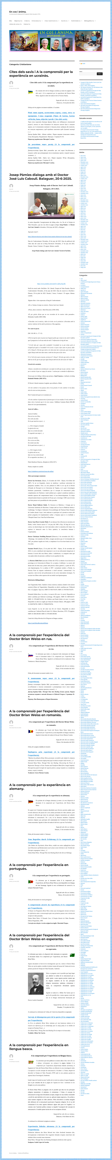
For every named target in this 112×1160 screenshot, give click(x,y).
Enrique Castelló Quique (86, 548)
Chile (82, 421)
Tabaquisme (84, 1006)
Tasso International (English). (88, 103)
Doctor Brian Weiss (85, 477)
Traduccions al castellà (86, 1034)
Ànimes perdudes (85, 326)
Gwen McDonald (85, 622)
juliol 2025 (83, 168)
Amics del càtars (85, 311)
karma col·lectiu (84, 694)
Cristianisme (84, 451)
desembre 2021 (84, 219)
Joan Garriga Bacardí (86, 658)
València (83, 1059)
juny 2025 (83, 170)
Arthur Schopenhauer (86, 333)
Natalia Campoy (84, 834)
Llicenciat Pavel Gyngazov (87, 752)
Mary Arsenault (84, 801)
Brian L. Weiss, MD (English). (88, 85)
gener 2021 (83, 237)
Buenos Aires (84, 388)
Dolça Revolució (84, 520)
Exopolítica (83, 579)
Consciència (84, 443)
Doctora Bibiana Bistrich (87, 505)
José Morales (84, 676)
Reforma (83, 919)
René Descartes (84, 924)
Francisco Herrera (85, 605)
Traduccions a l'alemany (87, 1023)
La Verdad (83, 701)
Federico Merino (85, 586)
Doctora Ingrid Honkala (86, 508)
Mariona (83, 796)
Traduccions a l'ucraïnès (87, 1031)
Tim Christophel (85, 1021)
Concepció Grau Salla (86, 436)
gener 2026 (83, 160)
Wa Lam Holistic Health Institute (89, 1080)
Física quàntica (84, 591)
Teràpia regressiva (85, 1016)
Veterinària (83, 1060)
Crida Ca (27, 21)
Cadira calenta (84, 393)
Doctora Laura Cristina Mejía (88, 512)
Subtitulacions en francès (87, 990)
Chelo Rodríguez (85, 420)
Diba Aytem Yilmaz (85, 472)
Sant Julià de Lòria (85, 942)
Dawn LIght (83, 466)
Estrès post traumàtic (86, 571)
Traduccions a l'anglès (86, 1024)
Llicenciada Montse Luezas (87, 735)
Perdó (82, 876)
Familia (82, 584)
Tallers (82, 1008)
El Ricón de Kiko (85, 535)
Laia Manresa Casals (86, 706)
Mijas (82, 812)
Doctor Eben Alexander (86, 482)
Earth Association (85, 523)
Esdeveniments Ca (85, 559)
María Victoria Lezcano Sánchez (88, 789)
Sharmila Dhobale (85, 960)
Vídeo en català (84, 1075)
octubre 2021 (84, 223)
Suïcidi (82, 998)
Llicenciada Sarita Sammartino (88, 737)
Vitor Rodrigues (84, 1079)
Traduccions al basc (85, 1033)
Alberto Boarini (84, 296)
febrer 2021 (83, 236)
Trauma (82, 1047)
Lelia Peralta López (85, 709)
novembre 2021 (84, 221)
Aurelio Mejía (84, 360)
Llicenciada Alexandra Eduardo (88, 719)
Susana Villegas (84, 1001)
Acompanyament (85, 287)
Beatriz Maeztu (84, 372)
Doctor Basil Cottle (85, 476)
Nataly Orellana (84, 835)
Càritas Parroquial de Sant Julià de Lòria (90, 397)
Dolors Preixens (85, 522)
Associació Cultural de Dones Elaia (89, 341)
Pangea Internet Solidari (87, 858)
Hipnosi (83, 625)
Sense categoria (84, 950)
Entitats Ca (83, 549)
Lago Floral (83, 704)
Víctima (82, 1064)
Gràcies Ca (27, 24)
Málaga (82, 763)
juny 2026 (83, 155)
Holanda (83, 632)
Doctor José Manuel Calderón (88, 490)
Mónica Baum (84, 822)
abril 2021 (83, 233)
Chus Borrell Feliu (85, 425)
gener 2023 (83, 198)
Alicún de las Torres (85, 308)
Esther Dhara (84, 568)
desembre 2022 (84, 200)
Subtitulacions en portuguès (87, 993)
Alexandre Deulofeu (85, 303)
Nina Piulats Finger (85, 845)
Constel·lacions (84, 446)
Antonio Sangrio (85, 329)
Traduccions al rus (85, 1044)
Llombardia (83, 753)
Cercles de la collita (85, 418)
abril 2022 (83, 213)
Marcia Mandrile (85, 773)
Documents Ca (84, 518)
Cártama (83, 405)
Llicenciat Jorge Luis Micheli (88, 743)
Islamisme (83, 650)
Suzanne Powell (84, 1003)
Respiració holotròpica (86, 926)
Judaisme (83, 686)
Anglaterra (83, 319)
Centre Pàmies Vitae (85, 413)
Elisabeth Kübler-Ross (86, 538)
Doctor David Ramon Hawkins (88, 480)
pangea (11, 725)
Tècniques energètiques (86, 1010)
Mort (82, 826)
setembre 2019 (84, 252)
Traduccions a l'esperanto (87, 1026)
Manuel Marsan (84, 768)
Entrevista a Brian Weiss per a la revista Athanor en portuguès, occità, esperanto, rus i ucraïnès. (91, 126)
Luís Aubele (83, 758)
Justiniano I (83, 689)
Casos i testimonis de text (87, 407)
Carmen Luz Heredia (86, 402)
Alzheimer (83, 310)
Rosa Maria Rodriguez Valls (87, 936)
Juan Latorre (84, 684)
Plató (82, 885)
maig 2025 (83, 172)
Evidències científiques (86, 577)
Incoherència (84, 641)
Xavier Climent (84, 1088)
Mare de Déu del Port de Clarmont (89, 775)
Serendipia (83, 952)
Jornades (83, 668)
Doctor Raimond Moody (86, 500)
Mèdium (83, 806)
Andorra (83, 314)
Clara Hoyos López (85, 430)
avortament (83, 364)
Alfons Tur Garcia (85, 306)
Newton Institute (85, 844)
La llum (82, 696)
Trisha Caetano (84, 1049)
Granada (83, 620)
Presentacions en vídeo (86, 896)
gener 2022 (83, 218)
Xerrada (82, 1090)
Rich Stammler (84, 932)
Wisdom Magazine (85, 1085)
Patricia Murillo (84, 865)
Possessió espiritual (85, 888)
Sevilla (82, 957)
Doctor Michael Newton (86, 499)
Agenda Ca (83, 290)
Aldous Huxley (84, 298)
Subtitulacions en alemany (87, 980)
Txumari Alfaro (84, 1051)
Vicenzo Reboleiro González (87, 1062)
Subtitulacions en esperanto (87, 987)
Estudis (82, 572)
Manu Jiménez (84, 766)
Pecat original (84, 873)
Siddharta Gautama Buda (87, 962)
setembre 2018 (84, 264)
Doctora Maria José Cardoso (87, 513)
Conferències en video (86, 439)
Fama (82, 582)
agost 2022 (83, 206)
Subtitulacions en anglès (87, 982)
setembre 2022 (84, 205)
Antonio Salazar (84, 328)
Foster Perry (84, 597)
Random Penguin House (87, 911)
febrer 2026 (83, 159)
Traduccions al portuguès (87, 1041)
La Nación (83, 697)
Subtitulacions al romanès (87, 978)
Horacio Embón (84, 635)
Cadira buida (84, 392)
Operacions (83, 855)
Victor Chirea (84, 1069)
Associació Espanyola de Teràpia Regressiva (91, 346)
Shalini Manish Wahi (86, 959)
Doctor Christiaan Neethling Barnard (90, 479)
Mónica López (84, 824)
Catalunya (83, 408)
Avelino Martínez (85, 362)
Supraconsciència (85, 1000)
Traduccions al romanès (87, 1042)
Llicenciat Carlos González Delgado (89, 742)
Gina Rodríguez (84, 617)
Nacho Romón (84, 830)
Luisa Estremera (85, 760)
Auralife (82, 359)
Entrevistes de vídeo (85, 556)
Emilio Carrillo (84, 541)
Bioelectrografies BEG (86, 379)
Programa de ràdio (85, 898)
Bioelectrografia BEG (86, 377)
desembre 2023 (84, 191)
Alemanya (83, 301)
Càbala (82, 390)
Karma (82, 692)
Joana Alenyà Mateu (85, 660)
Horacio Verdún (84, 637)
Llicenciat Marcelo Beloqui (87, 748)
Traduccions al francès (86, 1037)
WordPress (26, 1153)
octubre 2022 (84, 203)
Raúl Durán (83, 913)
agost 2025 (83, 167)
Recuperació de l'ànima (86, 916)
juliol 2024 (83, 182)
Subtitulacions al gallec (86, 977)
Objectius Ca (18, 21)
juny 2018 (83, 265)
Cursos (82, 457)
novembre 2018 (84, 262)
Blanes (82, 380)
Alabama (83, 295)
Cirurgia (83, 426)
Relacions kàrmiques (86, 922)
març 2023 (83, 195)
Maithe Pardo (84, 761)
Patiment (83, 862)
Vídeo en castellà (85, 1074)
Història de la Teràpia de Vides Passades (90, 628)
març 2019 (83, 260)
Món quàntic (84, 821)
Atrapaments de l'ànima (86, 356)
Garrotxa (83, 609)
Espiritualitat (84, 563)
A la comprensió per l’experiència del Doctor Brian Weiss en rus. (39, 637)
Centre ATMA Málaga (86, 411)
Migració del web (85, 811)
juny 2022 (83, 210)
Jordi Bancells (84, 663)
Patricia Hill (83, 863)
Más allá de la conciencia (87, 803)
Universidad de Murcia (86, 1056)
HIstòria (83, 627)
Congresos (83, 441)
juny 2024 (83, 183)
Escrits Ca (64, 21)
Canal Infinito (84, 395)
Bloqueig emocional (85, 382)
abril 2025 (83, 173)
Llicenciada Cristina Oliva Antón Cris (89, 724)
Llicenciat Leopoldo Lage (87, 747)
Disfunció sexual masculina (87, 474)
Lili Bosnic (83, 710)
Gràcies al (20, 1153)
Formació (83, 595)
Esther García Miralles (86, 569)
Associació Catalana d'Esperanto (89, 339)
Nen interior (84, 839)
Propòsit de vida (84, 903)
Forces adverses (85, 594)
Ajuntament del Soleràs (86, 293)
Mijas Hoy (83, 816)
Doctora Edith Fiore (85, 507)
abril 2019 (83, 259)
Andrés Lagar (84, 316)
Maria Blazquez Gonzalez (87, 780)
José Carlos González (86, 674)
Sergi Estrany (84, 955)
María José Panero (85, 783)
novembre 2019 (84, 251)
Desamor (83, 467)
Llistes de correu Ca (15, 24)
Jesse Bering (84, 655)
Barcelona (83, 370)
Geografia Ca (84, 612)
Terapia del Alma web (86, 1013)
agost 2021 (83, 226)
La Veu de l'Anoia (85, 702)
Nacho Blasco (84, 829)
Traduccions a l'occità (86, 1029)
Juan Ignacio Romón (86, 683)
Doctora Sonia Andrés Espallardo (89, 515)
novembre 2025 (84, 164)
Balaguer (83, 367)
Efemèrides (83, 528)
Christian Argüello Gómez (87, 423)
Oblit (82, 849)
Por (81, 886)
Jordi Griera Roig (85, 664)
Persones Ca (84, 880)
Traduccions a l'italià (86, 1028)
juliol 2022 (83, 208)
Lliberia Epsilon (84, 715)
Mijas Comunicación (86, 814)
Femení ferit (84, 587)
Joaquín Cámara (84, 661)
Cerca (80, 71)
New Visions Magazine (86, 842)
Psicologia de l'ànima (86, 906)
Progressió (83, 899)
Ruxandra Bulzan (85, 937)
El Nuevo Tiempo (85, 531)
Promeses (83, 901)
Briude (82, 387)
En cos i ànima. (17, 11)
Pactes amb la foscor (86, 857)
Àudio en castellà (85, 357)
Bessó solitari (84, 374)
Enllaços (83, 545)
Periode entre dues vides (87, 878)
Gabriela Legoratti (85, 607)
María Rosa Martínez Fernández (88, 788)
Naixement (83, 832)
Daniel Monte (84, 462)
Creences (83, 449)
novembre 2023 (84, 193)
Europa (82, 574)
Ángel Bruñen (84, 318)
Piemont (83, 883)
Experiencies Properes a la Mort (88, 581)
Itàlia (82, 651)
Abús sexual (83, 280)
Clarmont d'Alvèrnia (86, 431)
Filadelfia (83, 589)
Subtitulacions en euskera (87, 988)
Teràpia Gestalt (84, 1014)
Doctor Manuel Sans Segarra (88, 497)
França (82, 600)
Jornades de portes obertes (87, 669)
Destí (82, 469)
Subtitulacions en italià (86, 991)
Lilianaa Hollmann (85, 712)
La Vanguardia (84, 699)
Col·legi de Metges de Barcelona (88, 434)
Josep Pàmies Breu (85, 681)
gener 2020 (83, 249)
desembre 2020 (84, 239)
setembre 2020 (84, 244)
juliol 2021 (83, 228)
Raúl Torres (83, 914)
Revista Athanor (85, 927)
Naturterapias (84, 837)
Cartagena (83, 403)
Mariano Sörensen (85, 791)
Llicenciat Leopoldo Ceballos (88, 745)
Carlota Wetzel (84, 400)
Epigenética (83, 558)
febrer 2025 (83, 175)
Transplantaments (85, 1046)
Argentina (83, 331)
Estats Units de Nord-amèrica (88, 564)
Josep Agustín (84, 679)
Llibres (82, 717)
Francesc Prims (84, 604)
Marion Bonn (84, 794)
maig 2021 (83, 231)
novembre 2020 (84, 241)
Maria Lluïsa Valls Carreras (87, 784)
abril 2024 (83, 187)
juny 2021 (83, 229)
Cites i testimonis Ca (51, 21)
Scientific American (85, 947)
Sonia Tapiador (84, 972)
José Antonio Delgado (86, 673)
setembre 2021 (84, 224)
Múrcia (82, 827)
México (82, 809)
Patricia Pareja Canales (86, 867)
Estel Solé (83, 566)
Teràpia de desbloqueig (86, 1011)
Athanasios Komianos (86, 354)
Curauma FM (84, 456)
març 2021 (83, 234)
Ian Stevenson (84, 638)
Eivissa (82, 530)
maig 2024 (83, 185)
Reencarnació (84, 918)
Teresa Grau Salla (85, 1018)
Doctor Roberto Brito (86, 502)
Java (82, 653)
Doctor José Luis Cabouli (87, 487)
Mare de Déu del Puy (85, 776)
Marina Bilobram (85, 793)
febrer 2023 (83, 196)
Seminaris (83, 949)
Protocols (83, 904)
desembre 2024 (84, 177)
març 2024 (83, 188)
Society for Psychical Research (88, 970)
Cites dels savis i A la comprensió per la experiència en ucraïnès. (41, 74)
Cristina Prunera (85, 453)
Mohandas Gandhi (85, 819)
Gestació (83, 614)
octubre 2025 (84, 165)
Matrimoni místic (85, 804)
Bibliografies (84, 375)
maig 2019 (83, 257)
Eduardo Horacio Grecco (87, 526)
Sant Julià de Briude (85, 941)
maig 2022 (83, 211)
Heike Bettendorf (85, 623)
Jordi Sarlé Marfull (85, 666)
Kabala (82, 691)
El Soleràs (83, 536)
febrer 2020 (83, 247)
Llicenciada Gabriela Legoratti (88, 725)
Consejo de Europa (85, 444)
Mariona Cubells (85, 798)
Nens (82, 840)
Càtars (82, 410)
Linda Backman (84, 714)
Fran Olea (83, 599)
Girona (82, 618)
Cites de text (84, 428)
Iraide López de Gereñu (86, 648)
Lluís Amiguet (84, 755)
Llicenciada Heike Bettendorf (88, 727)
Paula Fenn (83, 870)
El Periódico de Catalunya (87, 533)
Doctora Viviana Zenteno (87, 517)
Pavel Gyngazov (84, 872)
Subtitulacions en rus (86, 995)
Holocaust (83, 633)
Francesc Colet (84, 602)
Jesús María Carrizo (85, 656)
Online (82, 853)
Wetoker (83, 1082)
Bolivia (82, 384)
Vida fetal (83, 1072)
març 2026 (83, 157)
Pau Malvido (84, 868)
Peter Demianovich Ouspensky (88, 881)
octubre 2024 (84, 178)
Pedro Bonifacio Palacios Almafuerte (89, 875)
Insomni (83, 643)
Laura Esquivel (84, 707)
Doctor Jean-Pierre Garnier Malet (89, 485)
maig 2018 (83, 267)
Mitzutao (83, 817)
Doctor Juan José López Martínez (89, 492)
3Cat (82, 278)
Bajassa (82, 365)
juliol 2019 (83, 254)
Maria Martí (83, 786)
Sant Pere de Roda (85, 944)
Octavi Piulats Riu (85, 852)
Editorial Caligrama (85, 525)
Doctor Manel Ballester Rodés (88, 495)
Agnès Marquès (84, 291)
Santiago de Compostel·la (87, 945)
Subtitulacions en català (86, 985)
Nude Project (84, 847)
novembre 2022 (84, 201)
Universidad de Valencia (86, 1057)
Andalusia (83, 313)
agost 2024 (83, 180)
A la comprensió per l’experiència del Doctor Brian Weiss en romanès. (39, 713)
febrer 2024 (83, 190)
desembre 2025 (84, 162)
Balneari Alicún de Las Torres (88, 369)
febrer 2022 (83, 216)
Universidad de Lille (85, 1054)
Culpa (82, 454)
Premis (82, 890)
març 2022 (83, 214)
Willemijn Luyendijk (86, 1083)
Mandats (83, 765)
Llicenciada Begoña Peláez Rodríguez (90, 720)
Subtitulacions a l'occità (86, 973)
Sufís (82, 996)
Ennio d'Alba (84, 546)
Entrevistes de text (85, 554)
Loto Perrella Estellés (86, 757)
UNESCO (83, 1052)
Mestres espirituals (85, 807)
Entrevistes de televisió (86, 553)
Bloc (10, 21)
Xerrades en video (85, 1093)
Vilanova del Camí (85, 1077)
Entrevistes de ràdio (85, 551)
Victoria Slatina (84, 1070)
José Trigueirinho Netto (86, 678)
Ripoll (82, 934)
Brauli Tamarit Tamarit (86, 385)
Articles (82, 334)
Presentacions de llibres (86, 895)
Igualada (83, 640)
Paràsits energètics (85, 860)
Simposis (83, 964)
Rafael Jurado (84, 909)
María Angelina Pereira (86, 778)
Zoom (82, 1095)
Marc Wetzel (84, 770)
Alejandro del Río (85, 300)
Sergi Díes (83, 954)
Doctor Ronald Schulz (86, 503)
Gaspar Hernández (85, 610)
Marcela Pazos (84, 771)
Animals (83, 323)
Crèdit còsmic (84, 448)
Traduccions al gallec (86, 1039)
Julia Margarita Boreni (86, 687)
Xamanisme (83, 1087)
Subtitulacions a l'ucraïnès (87, 975)
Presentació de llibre (86, 891)
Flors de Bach (84, 592)
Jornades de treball (85, 671)
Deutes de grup (84, 471)
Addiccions (83, 288)
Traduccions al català (86, 1036)
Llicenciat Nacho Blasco (86, 750)
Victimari (83, 1065)
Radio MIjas (83, 908)
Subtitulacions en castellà (87, 983)
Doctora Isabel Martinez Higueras (89, 510)
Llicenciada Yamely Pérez (87, 738)
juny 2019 (83, 256)
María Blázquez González (87, 781)
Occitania (83, 850)
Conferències (84, 438)
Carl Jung (83, 398)
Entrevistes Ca (36, 21)
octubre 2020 (84, 242)
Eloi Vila (83, 540)
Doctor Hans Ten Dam (86, 484)
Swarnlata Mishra (85, 1005)
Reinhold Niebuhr (85, 921)
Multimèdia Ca (75, 21)
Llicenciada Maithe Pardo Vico (88, 729)
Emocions (83, 543)
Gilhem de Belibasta (85, 615)
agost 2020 (83, 246)
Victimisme (83, 1067)
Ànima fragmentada (85, 321)
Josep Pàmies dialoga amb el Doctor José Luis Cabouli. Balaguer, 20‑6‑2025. (40, 177)
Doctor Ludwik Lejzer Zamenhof (89, 494)
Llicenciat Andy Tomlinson (87, 740)
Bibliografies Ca (89, 21)
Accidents (83, 285)
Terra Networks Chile (86, 1019)
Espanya (83, 561)
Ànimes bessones (85, 324)
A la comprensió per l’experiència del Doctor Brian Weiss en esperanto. (39, 937)
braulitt (11, 86)
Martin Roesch (84, 799)
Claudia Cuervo (84, 433)
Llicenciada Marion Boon (87, 733)
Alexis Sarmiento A (85, 305)
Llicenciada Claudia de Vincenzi (88, 722)
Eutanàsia (83, 576)
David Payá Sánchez (85, 464)
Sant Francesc (84, 939)
